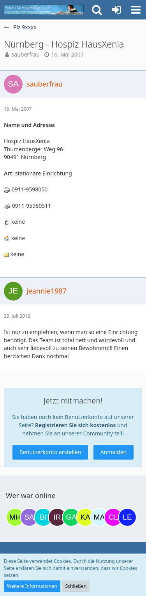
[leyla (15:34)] (127, 517)
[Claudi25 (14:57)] (113, 517)
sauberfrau (26, 54)
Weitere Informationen (32, 586)
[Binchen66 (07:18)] (43, 517)
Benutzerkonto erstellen (50, 452)
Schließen (75, 586)
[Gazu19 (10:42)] (71, 517)
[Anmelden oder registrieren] (116, 10)
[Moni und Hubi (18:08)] (15, 517)
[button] (136, 10)
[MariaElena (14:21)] (99, 517)
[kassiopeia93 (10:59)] (85, 517)
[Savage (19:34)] (29, 517)
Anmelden (113, 452)
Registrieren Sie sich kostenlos (75, 425)
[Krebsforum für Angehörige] (43, 10)
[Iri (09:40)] (57, 517)
